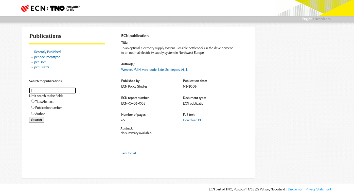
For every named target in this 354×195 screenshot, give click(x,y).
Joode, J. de (156, 70)
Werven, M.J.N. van (134, 70)
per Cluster (41, 67)
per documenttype (47, 57)
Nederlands (323, 19)
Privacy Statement (318, 189)
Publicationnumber (48, 108)
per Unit (40, 62)
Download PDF (193, 120)
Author (40, 114)
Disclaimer (295, 189)
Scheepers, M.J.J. (176, 70)
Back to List (128, 153)
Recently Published (47, 52)
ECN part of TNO (49, 8)
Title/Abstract (44, 102)
